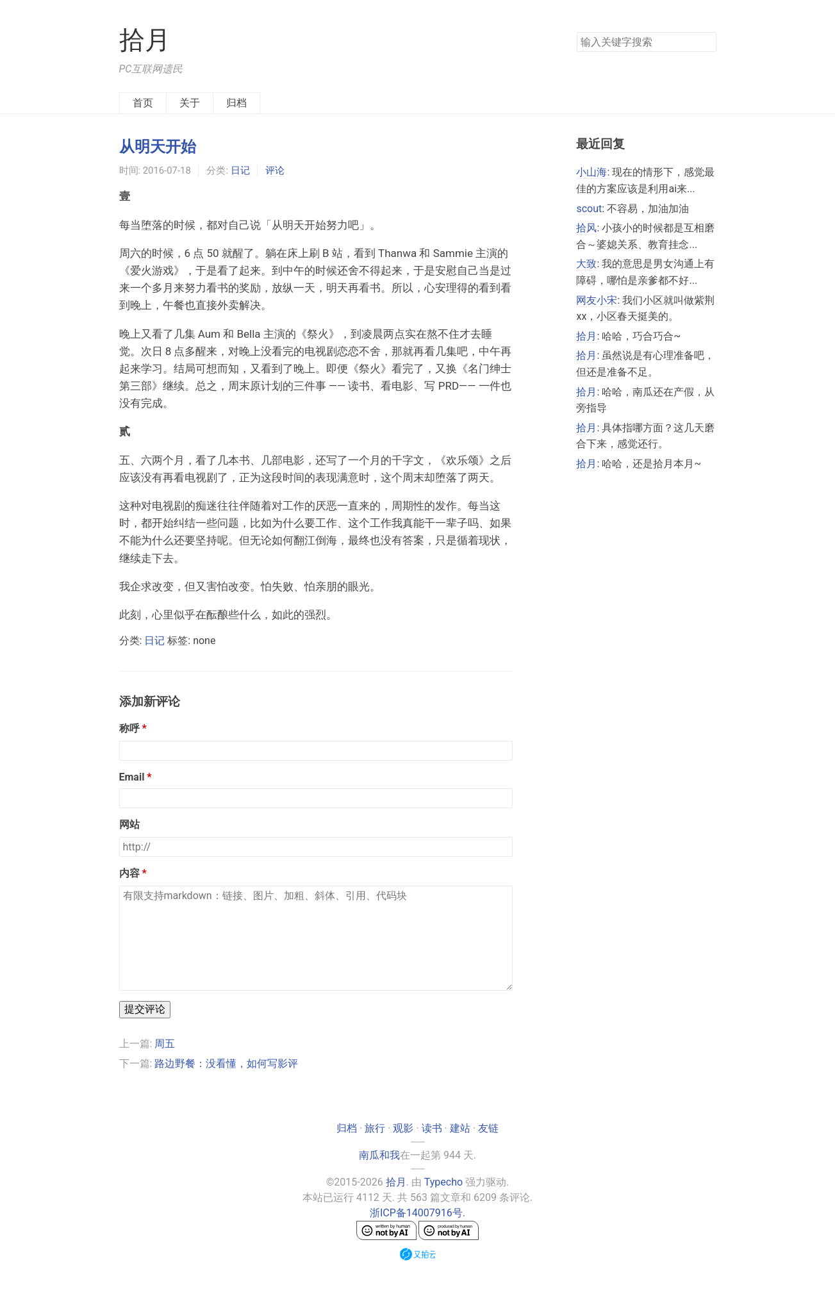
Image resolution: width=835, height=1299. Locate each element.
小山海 (591, 172)
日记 (240, 170)
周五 (164, 1044)
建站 (460, 1128)
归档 (236, 103)
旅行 (375, 1128)
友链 (488, 1128)
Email (132, 777)
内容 (129, 873)
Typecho (443, 1182)
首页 (143, 103)
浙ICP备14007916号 (416, 1213)
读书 (432, 1128)
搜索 (706, 41)
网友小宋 (596, 300)
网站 (129, 824)
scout (589, 209)
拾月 (144, 40)
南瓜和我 (379, 1155)
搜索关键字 (576, 31)
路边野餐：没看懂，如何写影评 (226, 1063)
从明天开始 (157, 146)
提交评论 (144, 1009)
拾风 (586, 228)
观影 (403, 1128)
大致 (586, 264)
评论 (275, 170)
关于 (189, 103)
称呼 (129, 728)
